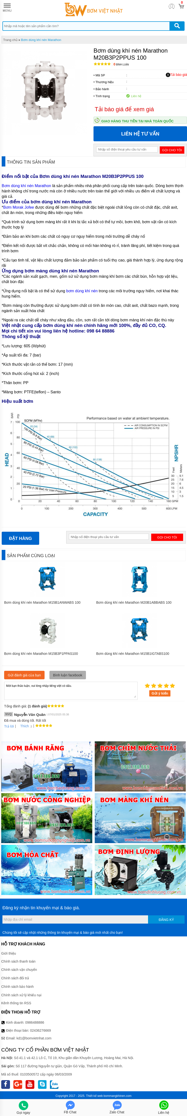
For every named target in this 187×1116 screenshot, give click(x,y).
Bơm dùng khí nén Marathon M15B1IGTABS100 (132, 654)
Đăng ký (166, 920)
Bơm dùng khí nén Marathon (41, 40)
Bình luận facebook (67, 675)
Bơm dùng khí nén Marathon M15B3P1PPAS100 (41, 654)
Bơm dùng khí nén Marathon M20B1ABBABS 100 (133, 602)
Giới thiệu (8, 953)
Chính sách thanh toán (18, 961)
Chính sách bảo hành (17, 987)
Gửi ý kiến (160, 693)
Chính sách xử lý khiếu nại (21, 995)
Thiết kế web (94, 1096)
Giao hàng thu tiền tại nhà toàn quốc (137, 121)
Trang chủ (10, 40)
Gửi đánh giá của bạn (24, 675)
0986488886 (34, 1022)
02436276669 (40, 1030)
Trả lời (9, 726)
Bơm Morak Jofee (18, 207)
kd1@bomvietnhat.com (34, 1038)
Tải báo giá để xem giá (124, 109)
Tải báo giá (176, 75)
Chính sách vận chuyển (19, 970)
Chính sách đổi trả (15, 978)
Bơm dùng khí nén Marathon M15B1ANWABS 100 (42, 602)
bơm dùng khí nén (82, 291)
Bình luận (121, 64)
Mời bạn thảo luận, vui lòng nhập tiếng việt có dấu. (71, 690)
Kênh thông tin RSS (16, 1003)
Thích (23, 726)
